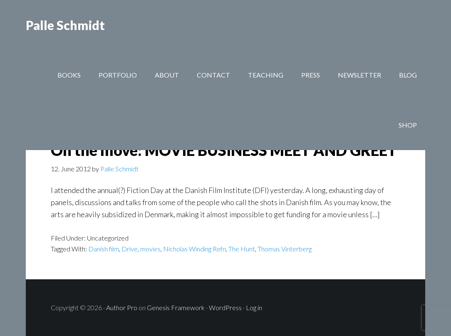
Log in (254, 307)
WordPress (225, 307)
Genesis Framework (176, 307)
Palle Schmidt (65, 25)
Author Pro (121, 307)
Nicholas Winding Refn (194, 249)
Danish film (103, 249)
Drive (129, 249)
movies (150, 249)
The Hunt (241, 249)
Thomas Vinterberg (285, 249)
